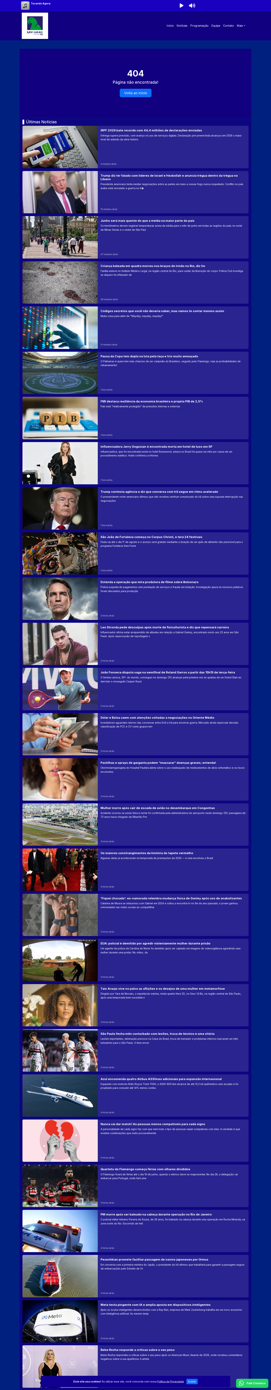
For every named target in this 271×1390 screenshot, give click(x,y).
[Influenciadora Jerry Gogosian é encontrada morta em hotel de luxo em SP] (135, 463)
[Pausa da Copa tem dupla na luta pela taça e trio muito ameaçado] (135, 373)
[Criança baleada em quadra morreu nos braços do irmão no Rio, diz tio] (135, 282)
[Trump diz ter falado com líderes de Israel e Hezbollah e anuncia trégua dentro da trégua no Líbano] (135, 192)
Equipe (215, 25)
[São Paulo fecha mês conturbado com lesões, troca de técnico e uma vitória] (135, 1050)
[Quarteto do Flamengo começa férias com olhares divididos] (135, 1186)
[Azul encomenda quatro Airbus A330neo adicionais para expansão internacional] (135, 1095)
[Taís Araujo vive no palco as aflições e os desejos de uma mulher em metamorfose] (135, 1005)
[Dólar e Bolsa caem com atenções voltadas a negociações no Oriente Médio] (135, 734)
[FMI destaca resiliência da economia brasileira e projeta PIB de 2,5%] (135, 418)
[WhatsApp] (252, 1383)
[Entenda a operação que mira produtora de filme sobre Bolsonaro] (135, 598)
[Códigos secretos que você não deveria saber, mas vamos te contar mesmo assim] (135, 327)
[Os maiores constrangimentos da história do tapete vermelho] (135, 869)
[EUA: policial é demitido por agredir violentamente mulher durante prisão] (135, 960)
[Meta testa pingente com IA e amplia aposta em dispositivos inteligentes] (135, 1321)
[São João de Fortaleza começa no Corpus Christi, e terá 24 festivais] (135, 553)
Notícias (182, 25)
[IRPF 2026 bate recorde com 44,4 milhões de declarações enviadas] (135, 147)
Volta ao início (135, 93)
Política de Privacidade (170, 1383)
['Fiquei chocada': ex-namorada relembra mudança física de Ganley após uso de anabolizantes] (135, 915)
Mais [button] (240, 25)
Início (170, 25)
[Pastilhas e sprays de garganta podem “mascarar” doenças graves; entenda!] (135, 779)
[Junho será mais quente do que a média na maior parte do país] (135, 237)
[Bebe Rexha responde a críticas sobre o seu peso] (135, 1366)
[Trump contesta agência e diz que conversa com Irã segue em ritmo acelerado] (135, 508)
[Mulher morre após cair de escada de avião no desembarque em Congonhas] (135, 824)
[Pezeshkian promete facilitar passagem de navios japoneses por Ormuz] (135, 1276)
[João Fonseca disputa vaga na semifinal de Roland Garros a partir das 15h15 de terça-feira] (135, 689)
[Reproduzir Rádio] (181, 5)
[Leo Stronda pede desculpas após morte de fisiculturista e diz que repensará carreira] (135, 644)
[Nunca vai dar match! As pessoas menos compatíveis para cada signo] (135, 1141)
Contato (228, 25)
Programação (199, 25)
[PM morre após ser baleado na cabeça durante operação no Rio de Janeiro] (135, 1231)
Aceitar (192, 1383)
